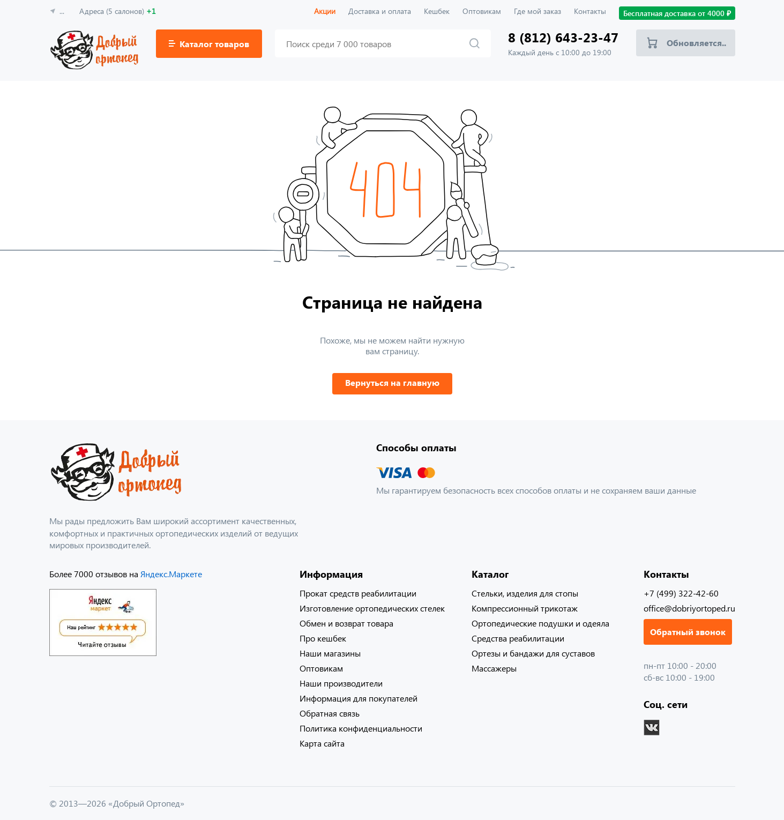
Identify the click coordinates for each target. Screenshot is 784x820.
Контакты (590, 11)
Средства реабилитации (518, 638)
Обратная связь (330, 713)
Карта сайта (322, 743)
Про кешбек (323, 638)
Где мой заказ (537, 11)
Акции (324, 11)
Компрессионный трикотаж (525, 608)
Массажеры (494, 668)
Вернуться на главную (392, 382)
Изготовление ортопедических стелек (372, 608)
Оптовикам (481, 11)
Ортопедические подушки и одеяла (540, 623)
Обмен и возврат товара (346, 623)
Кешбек (437, 11)
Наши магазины (330, 653)
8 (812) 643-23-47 (563, 37)
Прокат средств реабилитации (358, 593)
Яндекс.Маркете (171, 573)
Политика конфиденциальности (361, 728)
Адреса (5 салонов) (117, 11)
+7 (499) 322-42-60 (681, 593)
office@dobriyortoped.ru (689, 608)
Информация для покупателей (358, 698)
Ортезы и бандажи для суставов (533, 653)
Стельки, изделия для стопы (525, 593)
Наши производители (341, 683)
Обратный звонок (688, 631)
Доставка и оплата (379, 11)
